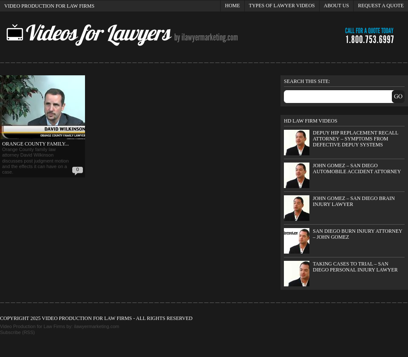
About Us (336, 6)
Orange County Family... (35, 144)
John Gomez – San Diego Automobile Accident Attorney (357, 168)
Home (232, 6)
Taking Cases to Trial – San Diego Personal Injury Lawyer (355, 267)
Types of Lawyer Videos (282, 6)
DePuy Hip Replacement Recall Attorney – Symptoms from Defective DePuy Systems (355, 138)
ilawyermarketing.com (96, 326)
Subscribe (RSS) (17, 332)
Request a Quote (381, 6)
